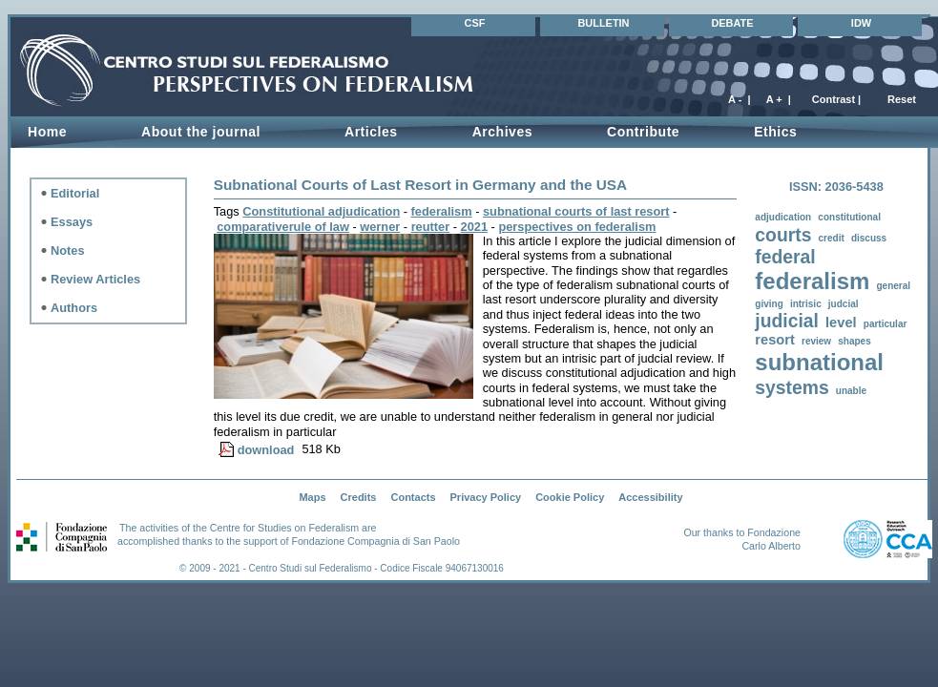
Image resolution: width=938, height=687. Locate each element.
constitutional (849, 217)
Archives (502, 131)
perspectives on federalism (577, 226)
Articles (371, 131)
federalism (812, 281)
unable (851, 390)
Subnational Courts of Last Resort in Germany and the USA (421, 185)
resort (775, 339)
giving (768, 304)
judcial (843, 304)
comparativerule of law (283, 226)
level (841, 322)
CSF (475, 23)
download (266, 450)
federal (785, 257)
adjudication (783, 217)
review (816, 341)
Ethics (775, 131)
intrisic (806, 304)
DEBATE (732, 23)
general (894, 286)
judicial (787, 321)
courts (783, 235)
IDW (861, 23)
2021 (474, 226)
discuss (868, 238)
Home (47, 131)
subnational (819, 362)
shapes (854, 341)
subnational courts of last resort (576, 211)
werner (380, 226)
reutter (430, 226)
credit (831, 238)
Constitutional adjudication (321, 211)
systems (791, 388)
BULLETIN (603, 23)
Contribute (643, 131)
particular (885, 324)
